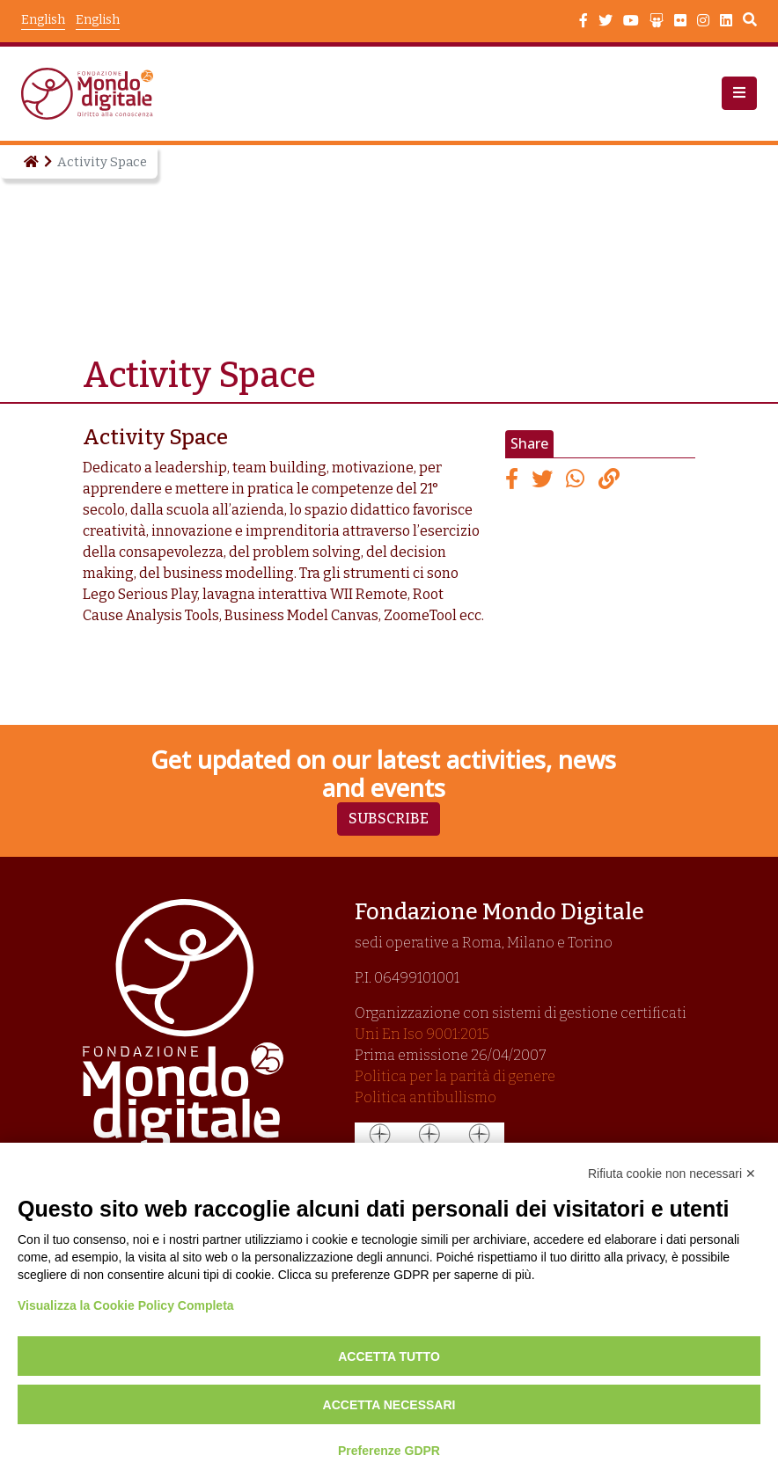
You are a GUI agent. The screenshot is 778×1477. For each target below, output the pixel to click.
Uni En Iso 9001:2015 (422, 1034)
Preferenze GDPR (389, 1451)
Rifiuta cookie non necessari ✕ (672, 1173)
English (98, 19)
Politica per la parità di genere (455, 1076)
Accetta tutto (389, 1356)
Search (750, 22)
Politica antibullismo (425, 1097)
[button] (739, 93)
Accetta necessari (389, 1405)
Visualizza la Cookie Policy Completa (126, 1305)
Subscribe (389, 818)
